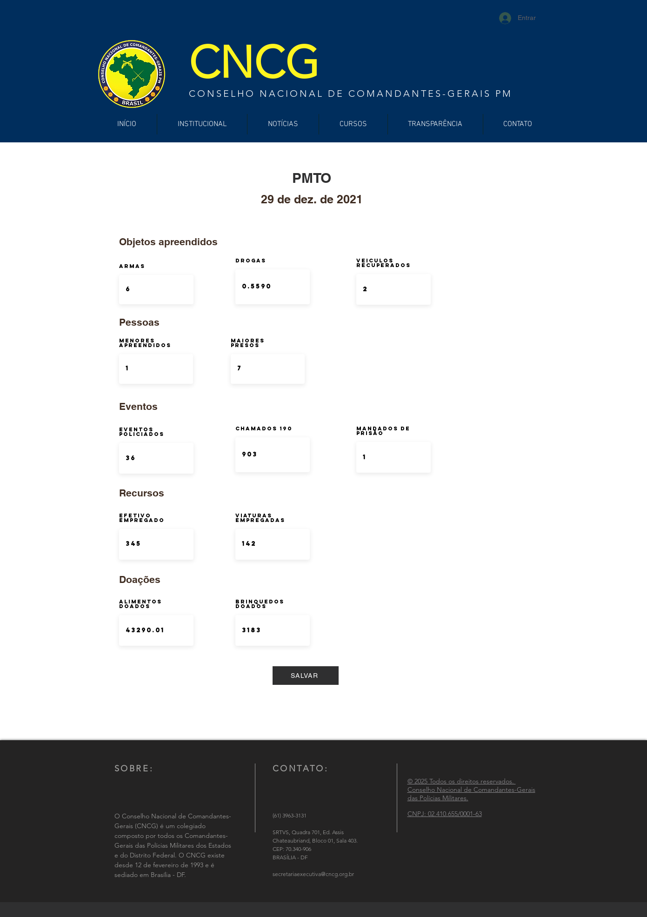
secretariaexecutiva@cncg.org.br (313, 873)
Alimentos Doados (140, 604)
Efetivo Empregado (142, 517)
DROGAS (250, 260)
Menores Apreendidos (145, 343)
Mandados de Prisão (383, 430)
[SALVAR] (306, 675)
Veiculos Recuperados (383, 263)
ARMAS (132, 266)
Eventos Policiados (141, 431)
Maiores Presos (248, 343)
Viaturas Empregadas (260, 517)
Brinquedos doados (259, 604)
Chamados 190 (264, 428)
